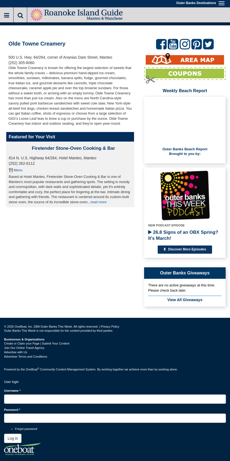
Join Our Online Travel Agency (24, 347)
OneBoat (32, 369)
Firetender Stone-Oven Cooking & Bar (73, 148)
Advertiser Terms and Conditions (25, 356)
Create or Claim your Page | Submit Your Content (36, 343)
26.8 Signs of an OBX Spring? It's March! (183, 235)
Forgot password (26, 428)
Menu (18, 170)
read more (99, 202)
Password (12, 409)
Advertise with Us (15, 352)
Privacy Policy (110, 326)
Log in (13, 438)
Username (12, 390)
